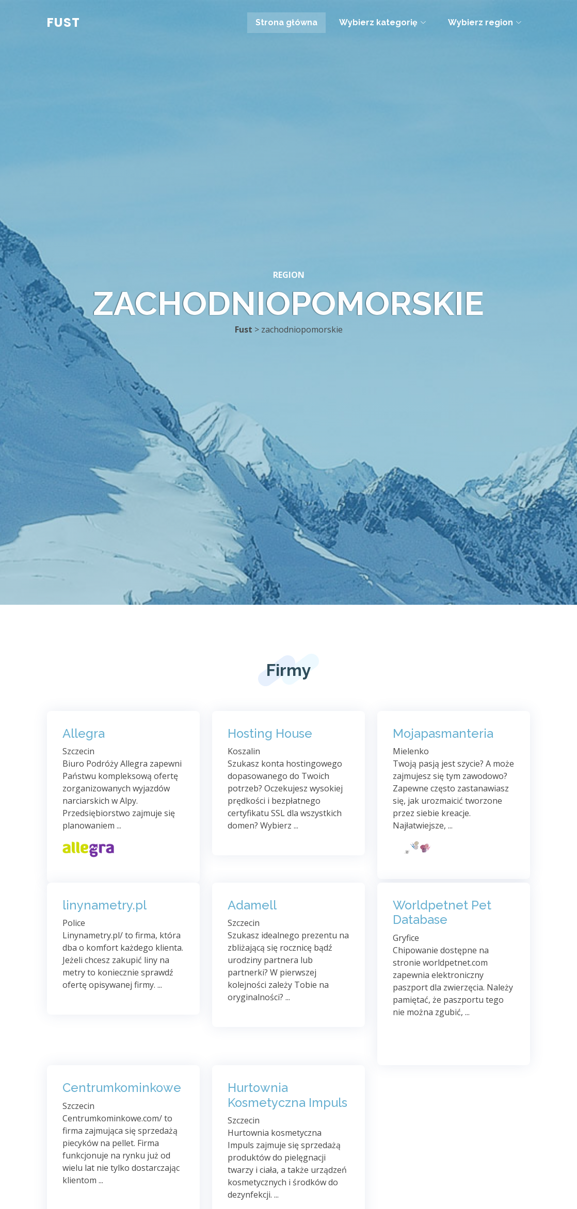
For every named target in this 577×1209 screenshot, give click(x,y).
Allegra (83, 733)
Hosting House (270, 733)
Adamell (252, 905)
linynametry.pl (104, 905)
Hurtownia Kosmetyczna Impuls (287, 1095)
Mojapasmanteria (443, 733)
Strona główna (286, 22)
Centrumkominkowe (121, 1088)
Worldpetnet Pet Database (442, 913)
